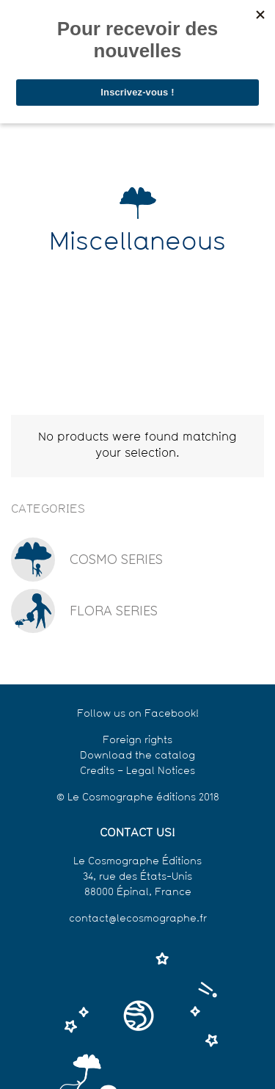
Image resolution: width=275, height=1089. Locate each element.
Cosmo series (116, 559)
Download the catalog (137, 755)
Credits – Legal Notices (137, 771)
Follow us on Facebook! (138, 714)
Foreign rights (137, 740)
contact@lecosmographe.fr (138, 919)
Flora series (114, 610)
